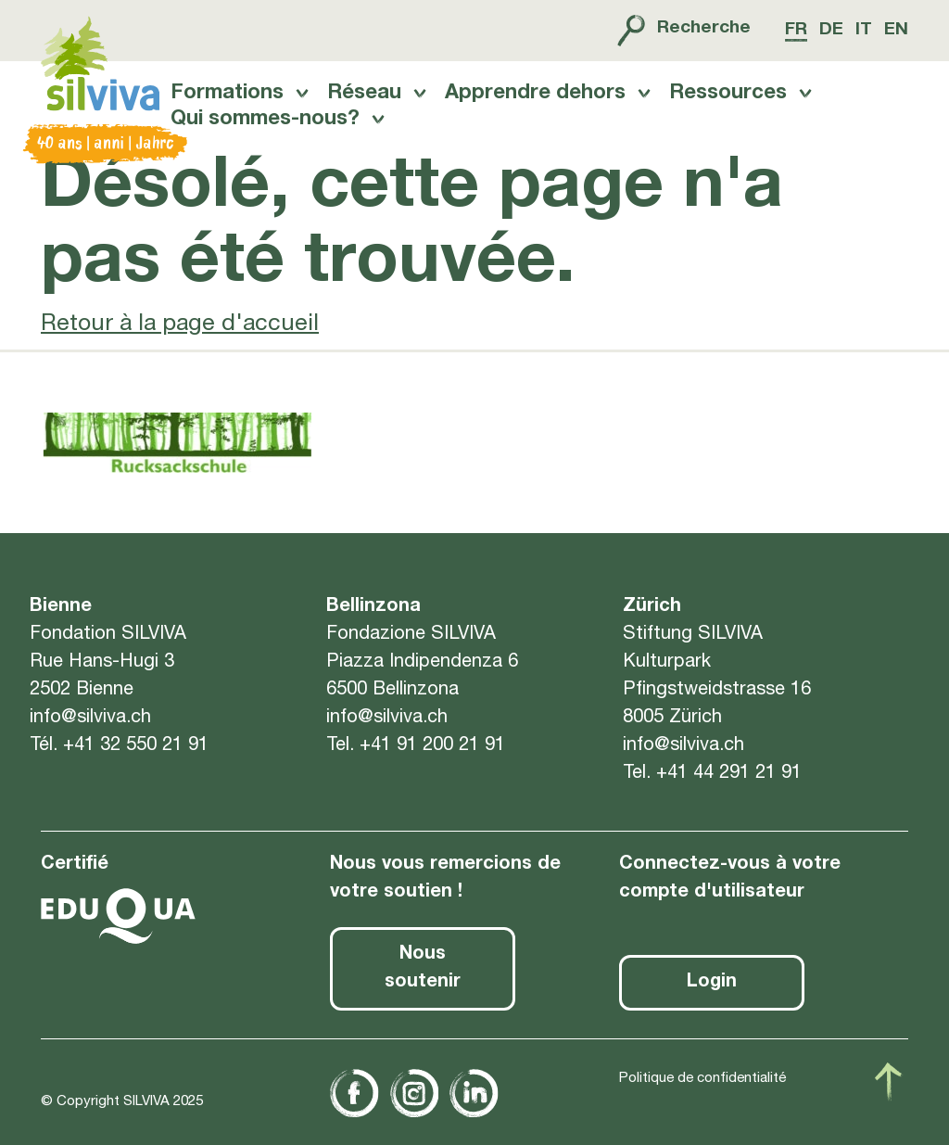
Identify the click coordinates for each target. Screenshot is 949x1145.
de (828, 30)
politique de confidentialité (166, 1074)
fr (790, 30)
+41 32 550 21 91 (136, 755)
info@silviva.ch (90, 728)
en (896, 30)
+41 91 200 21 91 (432, 755)
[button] (791, 993)
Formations (226, 102)
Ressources (732, 102)
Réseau (365, 102)
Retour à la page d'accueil (180, 343)
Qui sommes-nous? (264, 130)
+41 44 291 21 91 (729, 783)
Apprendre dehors (538, 102)
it (862, 30)
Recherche (675, 30)
